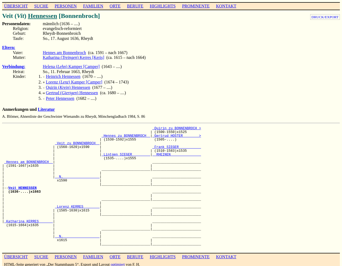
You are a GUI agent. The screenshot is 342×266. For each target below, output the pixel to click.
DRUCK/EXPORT (325, 17)
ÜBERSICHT (16, 6)
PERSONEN (66, 6)
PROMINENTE (195, 6)
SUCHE (41, 6)
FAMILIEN (93, 6)
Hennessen (42, 15)
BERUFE (135, 6)
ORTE (115, 6)
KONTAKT (226, 6)
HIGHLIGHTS (163, 6)
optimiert (118, 262)
